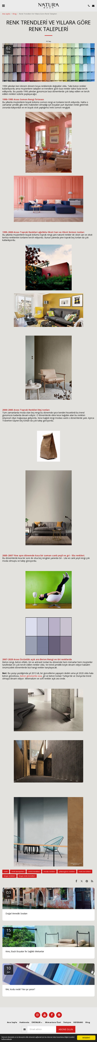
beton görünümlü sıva (31, 675)
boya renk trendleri (27, 876)
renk (6, 871)
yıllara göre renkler (67, 871)
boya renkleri (9, 876)
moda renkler (49, 871)
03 (8, 893)
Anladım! (86, 1036)
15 (8, 931)
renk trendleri (34, 871)
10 (8, 969)
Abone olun (66, 1029)
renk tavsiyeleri (18, 871)
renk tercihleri (85, 871)
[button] (3, 5)
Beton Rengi (47, 659)
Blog (14, 14)
